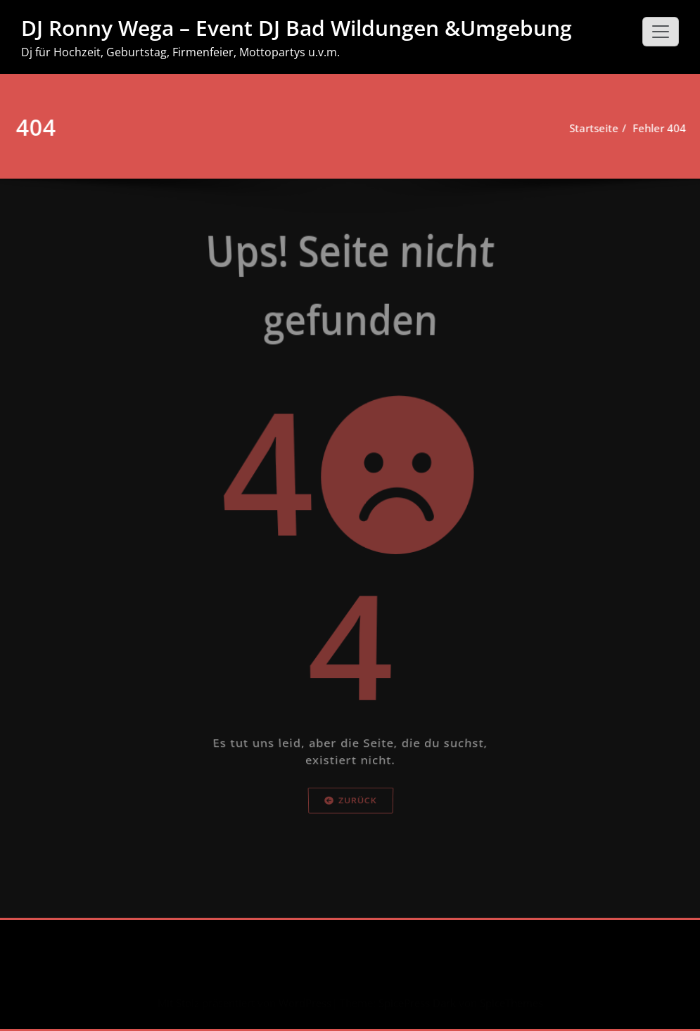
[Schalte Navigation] (660, 31)
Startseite (590, 128)
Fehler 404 (655, 128)
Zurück (350, 853)
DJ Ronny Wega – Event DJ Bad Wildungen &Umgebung (296, 27)
